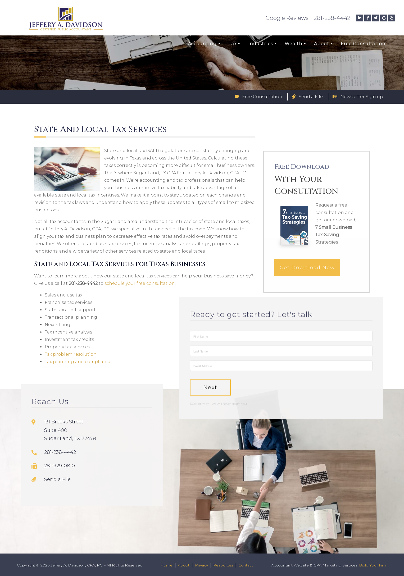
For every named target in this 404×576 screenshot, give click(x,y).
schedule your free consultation (140, 283)
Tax (233, 43)
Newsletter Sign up (358, 96)
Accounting (202, 43)
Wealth (293, 43)
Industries (260, 43)
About (321, 43)
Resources (223, 565)
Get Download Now (307, 273)
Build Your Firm (373, 565)
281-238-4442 (332, 18)
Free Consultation (363, 43)
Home (166, 565)
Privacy (201, 565)
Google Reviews (287, 18)
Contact (245, 565)
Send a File (307, 96)
